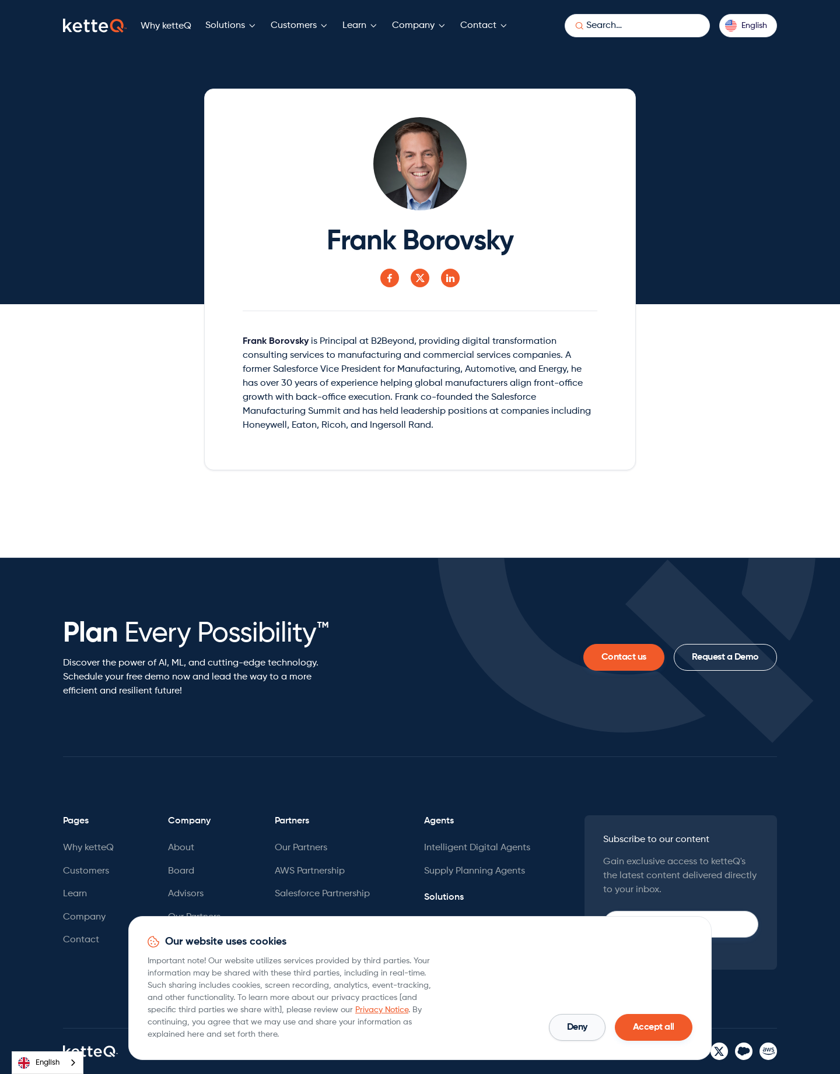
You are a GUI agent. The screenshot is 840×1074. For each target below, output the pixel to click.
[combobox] (47, 1062)
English (39, 1063)
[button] (231, 26)
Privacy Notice (381, 1010)
